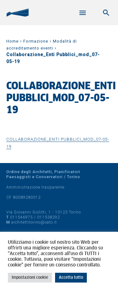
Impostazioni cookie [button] (30, 278)
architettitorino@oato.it (34, 222)
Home (12, 41)
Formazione (35, 41)
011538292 (48, 217)
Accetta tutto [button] (71, 278)
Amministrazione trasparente (35, 187)
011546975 (21, 217)
